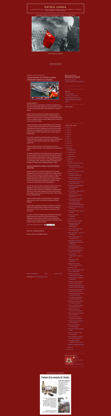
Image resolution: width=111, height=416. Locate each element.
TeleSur (67, 101)
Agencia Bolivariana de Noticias (73, 99)
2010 (68, 148)
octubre (70, 154)
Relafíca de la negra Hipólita (75, 221)
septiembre (71, 156)
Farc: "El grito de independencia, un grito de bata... (75, 255)
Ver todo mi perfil (78, 364)
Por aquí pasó (71, 218)
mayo (69, 349)
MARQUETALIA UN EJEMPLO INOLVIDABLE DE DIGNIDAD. (75, 187)
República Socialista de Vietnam (76, 344)
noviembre (71, 152)
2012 (68, 143)
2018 (68, 130)
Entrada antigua (58, 273)
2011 (68, 145)
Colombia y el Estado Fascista (75, 163)
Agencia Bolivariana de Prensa (72, 97)
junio (69, 347)
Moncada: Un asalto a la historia (76, 171)
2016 (68, 134)
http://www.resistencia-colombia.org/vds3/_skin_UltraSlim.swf (74, 81)
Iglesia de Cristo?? (72, 267)
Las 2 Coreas (71, 169)
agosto (70, 159)
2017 (68, 132)
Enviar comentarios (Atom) (40, 276)
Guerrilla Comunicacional (71, 95)
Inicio (46, 273)
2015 (68, 136)
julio (69, 161)
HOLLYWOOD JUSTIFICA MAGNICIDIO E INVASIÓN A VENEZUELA (76, 242)
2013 (68, 141)
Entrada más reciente (32, 273)
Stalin (76, 357)
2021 (68, 127)
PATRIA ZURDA (56, 7)
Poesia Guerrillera (69, 93)
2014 (68, 139)
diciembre (70, 150)
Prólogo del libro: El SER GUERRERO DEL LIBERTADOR (74, 225)
